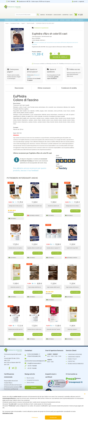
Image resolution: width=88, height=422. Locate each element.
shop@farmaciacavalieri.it (33, 363)
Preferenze (35, 417)
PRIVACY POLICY (72, 359)
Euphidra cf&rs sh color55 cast (35, 248)
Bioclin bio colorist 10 (16, 287)
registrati (81, 1)
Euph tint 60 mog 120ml (72, 248)
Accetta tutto (53, 417)
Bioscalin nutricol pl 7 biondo (53, 329)
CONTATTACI (71, 361)
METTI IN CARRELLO (18, 214)
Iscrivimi (33, 387)
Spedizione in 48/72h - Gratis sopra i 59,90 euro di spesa (33, 1)
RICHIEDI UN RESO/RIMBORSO (76, 363)
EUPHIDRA (37, 38)
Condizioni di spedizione (41, 28)
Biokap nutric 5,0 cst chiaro (72, 205)
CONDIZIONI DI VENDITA (74, 356)
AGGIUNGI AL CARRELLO (60, 57)
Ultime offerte (30, 382)
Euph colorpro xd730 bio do (72, 287)
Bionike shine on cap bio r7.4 (53, 248)
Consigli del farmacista (33, 380)
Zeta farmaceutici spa (46, 36)
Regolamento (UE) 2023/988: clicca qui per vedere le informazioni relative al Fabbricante (52, 46)
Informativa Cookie (7, 413)
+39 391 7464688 (31, 365)
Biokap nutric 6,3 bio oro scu (15, 205)
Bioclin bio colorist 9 (72, 329)
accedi (75, 1)
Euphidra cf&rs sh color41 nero (35, 205)
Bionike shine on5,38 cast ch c (16, 329)
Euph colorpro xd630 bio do (34, 287)
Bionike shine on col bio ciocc (34, 329)
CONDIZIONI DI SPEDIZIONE (75, 354)
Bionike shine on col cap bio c (15, 248)
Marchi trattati (30, 378)
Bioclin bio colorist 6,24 (53, 205)
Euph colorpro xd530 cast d (53, 287)
